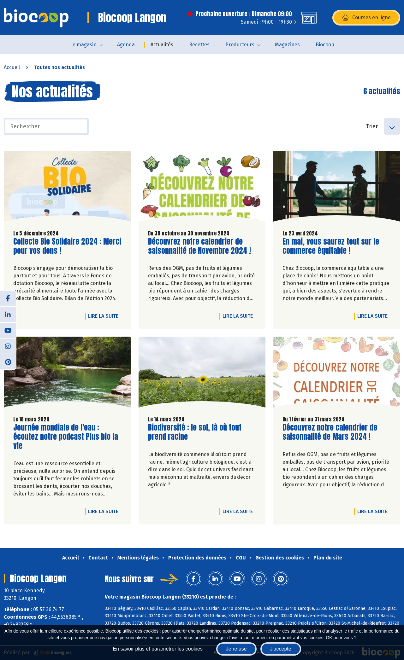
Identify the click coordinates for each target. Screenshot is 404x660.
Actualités (162, 45)
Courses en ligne (366, 17)
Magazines (287, 45)
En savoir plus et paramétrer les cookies (158, 648)
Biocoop (325, 45)
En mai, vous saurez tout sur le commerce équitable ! (330, 246)
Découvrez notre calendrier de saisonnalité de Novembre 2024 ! (199, 246)
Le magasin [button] (83, 45)
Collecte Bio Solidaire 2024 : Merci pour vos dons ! (67, 246)
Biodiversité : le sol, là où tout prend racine (194, 432)
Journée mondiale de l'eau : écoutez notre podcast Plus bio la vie (65, 436)
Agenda (126, 45)
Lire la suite (105, 316)
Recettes (199, 45)
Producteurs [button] (239, 45)
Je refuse (236, 648)
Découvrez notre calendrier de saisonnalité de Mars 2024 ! (329, 432)
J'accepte (280, 648)
